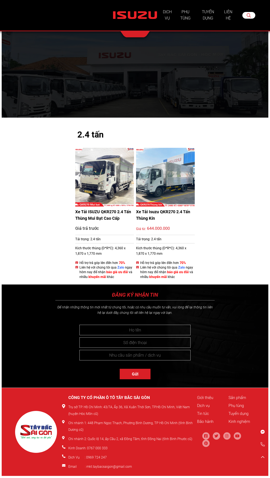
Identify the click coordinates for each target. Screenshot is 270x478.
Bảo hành (205, 421)
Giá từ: (141, 229)
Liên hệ (228, 16)
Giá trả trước (87, 228)
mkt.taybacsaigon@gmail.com (109, 467)
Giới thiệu (205, 397)
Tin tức (203, 413)
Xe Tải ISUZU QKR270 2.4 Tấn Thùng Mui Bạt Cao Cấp (103, 215)
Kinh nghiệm (239, 421)
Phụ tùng (185, 16)
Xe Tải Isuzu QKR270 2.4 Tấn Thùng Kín (163, 215)
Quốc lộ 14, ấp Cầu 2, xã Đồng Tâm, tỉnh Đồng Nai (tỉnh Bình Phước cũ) (140, 439)
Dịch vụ (167, 16)
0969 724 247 (96, 458)
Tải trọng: (82, 239)
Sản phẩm (237, 397)
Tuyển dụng (208, 16)
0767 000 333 (97, 449)
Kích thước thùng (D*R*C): (94, 249)
